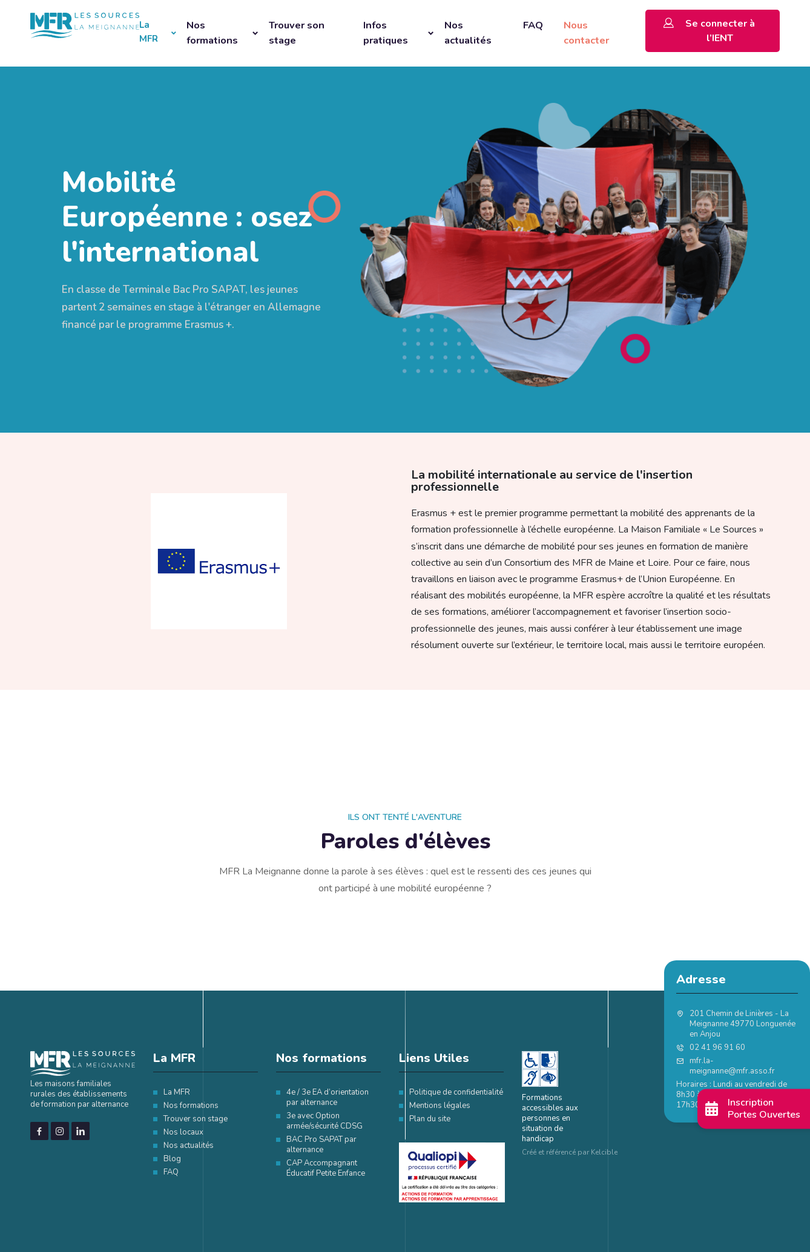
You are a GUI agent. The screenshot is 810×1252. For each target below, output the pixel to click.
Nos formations (212, 32)
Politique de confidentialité (456, 1092)
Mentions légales (439, 1105)
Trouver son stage (298, 32)
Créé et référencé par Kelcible (569, 1152)
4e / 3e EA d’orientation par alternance (327, 1097)
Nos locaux (183, 1132)
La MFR (148, 32)
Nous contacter (586, 32)
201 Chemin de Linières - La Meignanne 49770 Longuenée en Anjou (742, 1024)
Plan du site (429, 1118)
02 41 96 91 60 (717, 1048)
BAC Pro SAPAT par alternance (321, 1144)
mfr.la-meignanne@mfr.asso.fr (732, 1066)
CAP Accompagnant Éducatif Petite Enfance (325, 1168)
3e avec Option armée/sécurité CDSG (324, 1121)
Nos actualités (468, 32)
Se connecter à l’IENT (709, 30)
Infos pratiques (385, 32)
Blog (172, 1158)
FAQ (533, 25)
